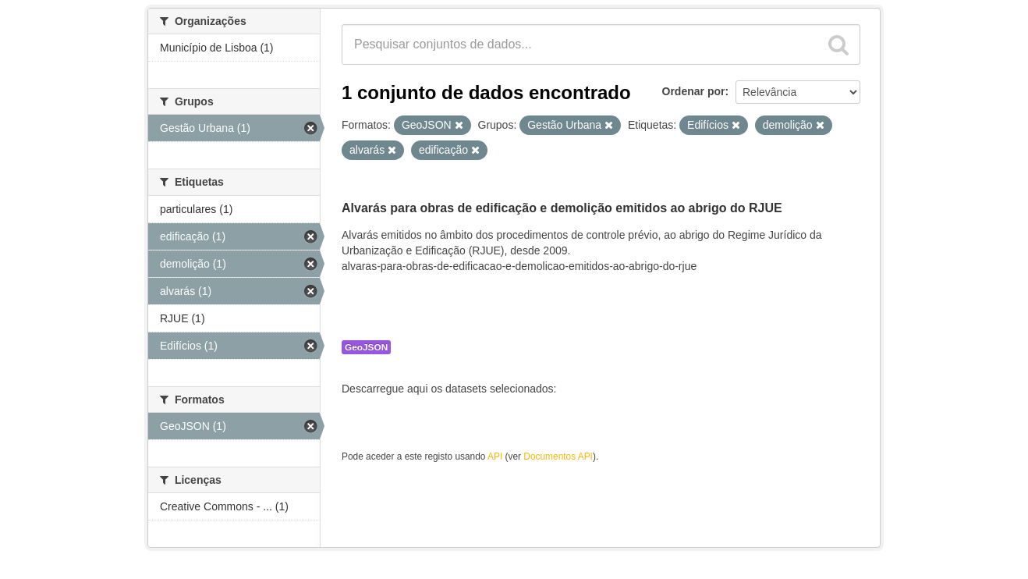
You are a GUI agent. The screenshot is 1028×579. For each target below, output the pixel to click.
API (494, 456)
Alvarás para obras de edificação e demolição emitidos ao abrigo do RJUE (562, 208)
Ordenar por (693, 91)
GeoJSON (366, 347)
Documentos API (558, 456)
